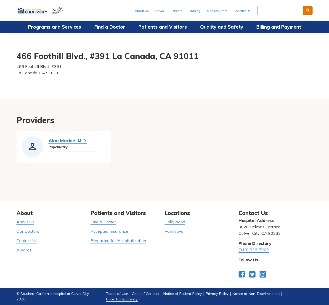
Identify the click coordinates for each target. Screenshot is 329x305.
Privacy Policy (217, 293)
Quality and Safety (221, 27)
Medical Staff (217, 11)
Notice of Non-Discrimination (256, 293)
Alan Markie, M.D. (67, 140)
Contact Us (241, 11)
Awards (24, 250)
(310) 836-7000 (254, 249)
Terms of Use (117, 293)
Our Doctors (27, 231)
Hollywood (174, 221)
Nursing (194, 11)
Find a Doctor (109, 27)
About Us (142, 11)
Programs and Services (54, 27)
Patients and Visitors (162, 27)
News (159, 11)
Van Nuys (173, 231)
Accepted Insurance (109, 231)
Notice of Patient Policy (182, 293)
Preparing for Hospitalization (118, 240)
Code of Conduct (145, 293)
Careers (176, 11)
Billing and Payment (278, 27)
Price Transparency (122, 299)
